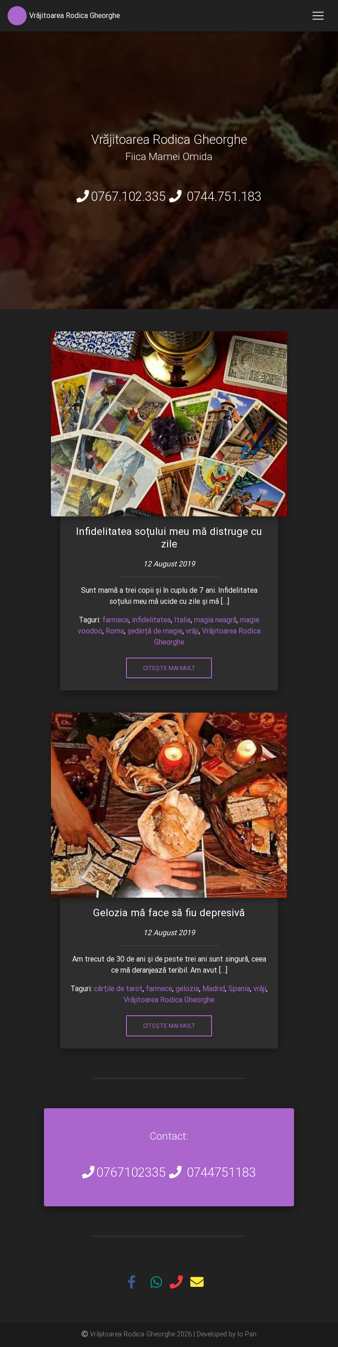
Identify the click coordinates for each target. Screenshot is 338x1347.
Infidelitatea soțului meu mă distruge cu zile (169, 537)
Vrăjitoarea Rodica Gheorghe (169, 999)
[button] (135, 1283)
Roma (115, 630)
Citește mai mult (169, 668)
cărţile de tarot (118, 988)
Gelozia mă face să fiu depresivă (169, 912)
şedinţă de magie (154, 630)
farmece (115, 619)
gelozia (187, 988)
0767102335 (131, 1172)
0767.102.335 (128, 196)
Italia (182, 619)
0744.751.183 (224, 196)
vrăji (192, 630)
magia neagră (215, 619)
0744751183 (221, 1172)
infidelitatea (151, 619)
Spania (239, 988)
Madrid (213, 988)
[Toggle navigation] (318, 16)
